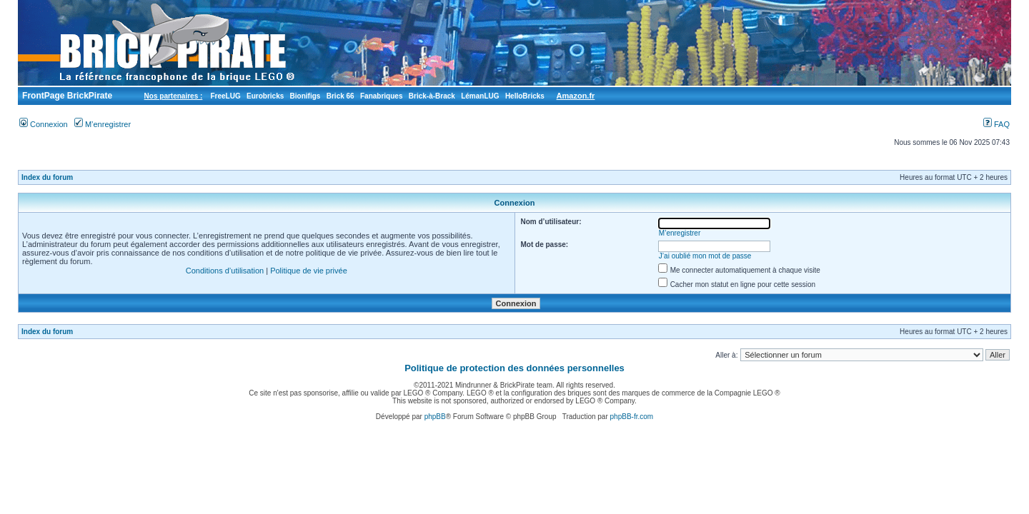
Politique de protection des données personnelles (514, 368)
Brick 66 (340, 96)
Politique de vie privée (308, 270)
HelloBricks (525, 96)
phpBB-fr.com (632, 416)
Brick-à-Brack (432, 96)
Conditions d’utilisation (225, 270)
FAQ (996, 124)
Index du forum (47, 177)
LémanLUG (480, 96)
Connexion (43, 124)
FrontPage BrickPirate (66, 96)
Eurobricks (265, 96)
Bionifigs (305, 96)
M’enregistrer (102, 124)
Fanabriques (381, 96)
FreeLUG (225, 96)
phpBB (435, 416)
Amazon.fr (576, 95)
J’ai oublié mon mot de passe (705, 256)
